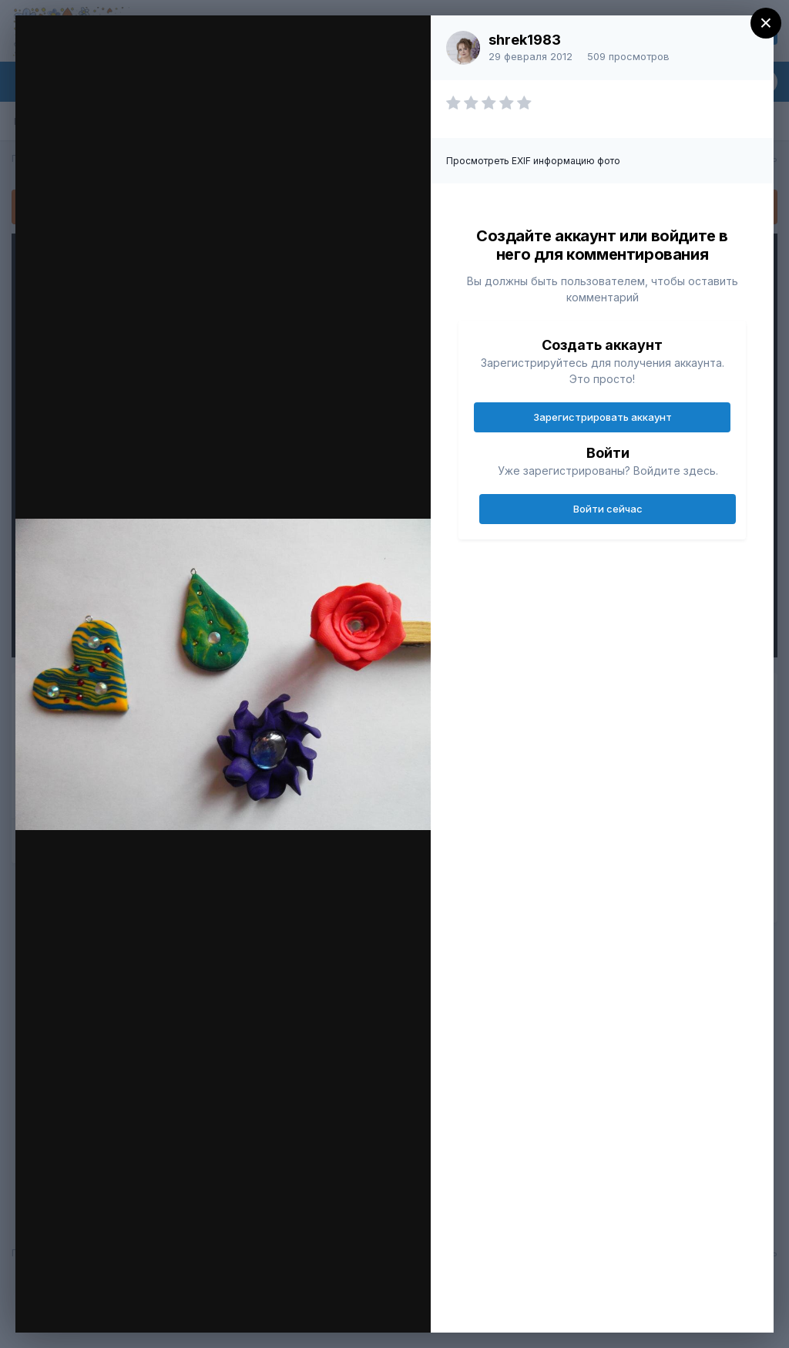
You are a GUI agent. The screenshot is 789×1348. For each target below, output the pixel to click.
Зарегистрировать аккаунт (602, 417)
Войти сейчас (608, 509)
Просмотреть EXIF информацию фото (533, 160)
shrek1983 (525, 40)
